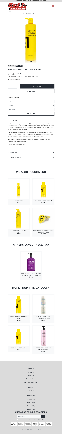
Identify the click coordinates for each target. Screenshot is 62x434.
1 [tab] (31, 61)
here (26, 76)
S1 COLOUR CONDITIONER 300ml (18, 317)
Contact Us (31, 390)
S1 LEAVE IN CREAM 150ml (43, 201)
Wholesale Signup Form (31, 382)
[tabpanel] (31, 39)
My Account (31, 372)
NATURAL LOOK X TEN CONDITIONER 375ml (43, 317)
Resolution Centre (31, 379)
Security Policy (31, 409)
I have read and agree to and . (31, 419)
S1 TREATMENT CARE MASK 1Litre (18, 231)
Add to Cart (37, 86)
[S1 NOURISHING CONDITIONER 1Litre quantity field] (12, 86)
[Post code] (31, 109)
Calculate (31, 114)
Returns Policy (31, 406)
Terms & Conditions (33, 419)
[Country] (31, 105)
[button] (31, 91)
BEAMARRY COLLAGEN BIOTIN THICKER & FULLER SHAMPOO (31, 274)
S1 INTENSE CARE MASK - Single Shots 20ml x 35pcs (43, 231)
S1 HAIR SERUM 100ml (19, 201)
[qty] (31, 101)
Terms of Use (31, 399)
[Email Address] (29, 416)
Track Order (31, 375)
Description (12, 120)
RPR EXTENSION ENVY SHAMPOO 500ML (43, 348)
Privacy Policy (31, 402)
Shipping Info (13, 152)
